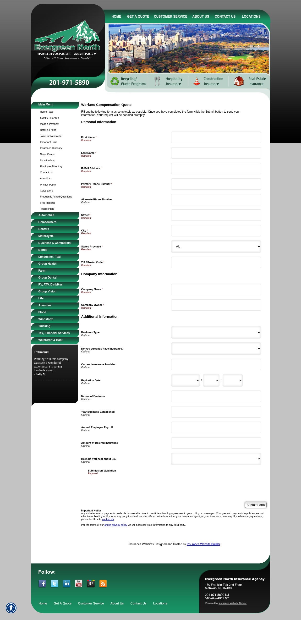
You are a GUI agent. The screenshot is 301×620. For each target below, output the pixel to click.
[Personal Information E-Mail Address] (216, 168)
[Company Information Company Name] (216, 289)
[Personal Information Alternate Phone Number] (216, 199)
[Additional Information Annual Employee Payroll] (216, 427)
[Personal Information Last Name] (216, 153)
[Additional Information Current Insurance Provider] (216, 364)
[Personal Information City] (216, 230)
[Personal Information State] (216, 246)
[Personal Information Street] (216, 215)
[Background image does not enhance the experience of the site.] (55, 105)
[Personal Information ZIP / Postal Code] (216, 262)
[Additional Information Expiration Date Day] (211, 380)
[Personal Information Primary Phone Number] (216, 184)
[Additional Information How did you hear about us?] (216, 459)
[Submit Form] (255, 505)
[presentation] (124, 484)
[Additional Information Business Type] (216, 332)
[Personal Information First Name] (216, 137)
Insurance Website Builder (203, 544)
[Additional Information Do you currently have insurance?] (216, 348)
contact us (108, 519)
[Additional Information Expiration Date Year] (233, 380)
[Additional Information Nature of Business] (216, 396)
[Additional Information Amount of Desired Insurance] (216, 443)
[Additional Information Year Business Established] (216, 412)
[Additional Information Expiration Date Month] (185, 380)
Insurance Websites (141, 544)
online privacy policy (115, 524)
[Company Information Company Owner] (216, 305)
